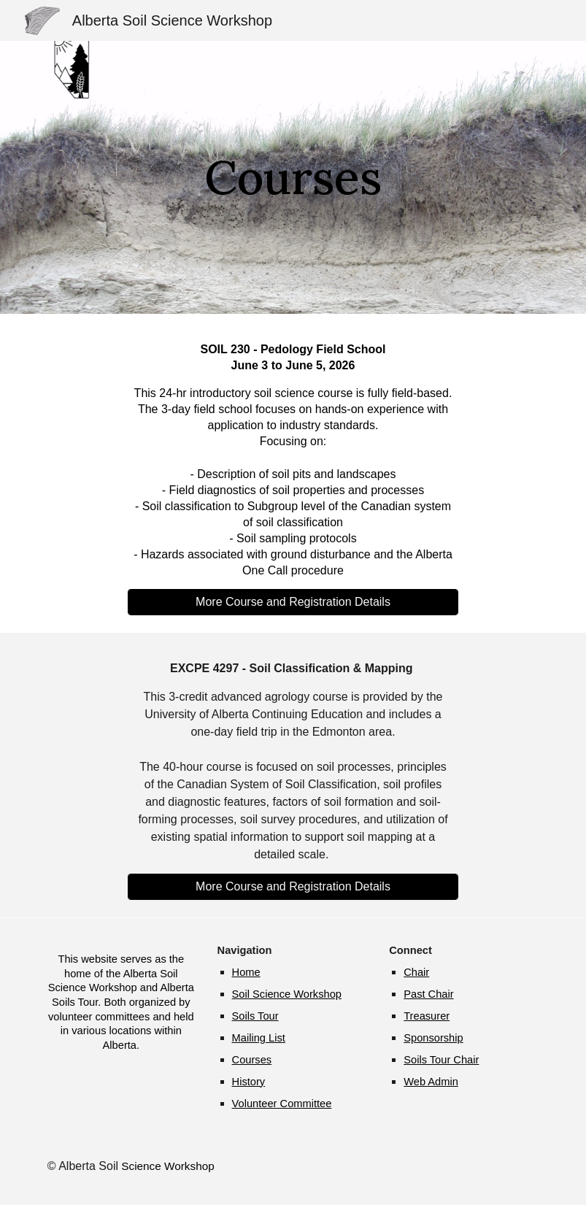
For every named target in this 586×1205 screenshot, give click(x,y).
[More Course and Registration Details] (293, 602)
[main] (293, 177)
